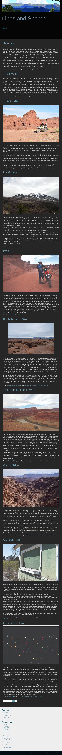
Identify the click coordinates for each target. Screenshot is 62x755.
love (32, 696)
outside (17, 69)
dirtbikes (33, 168)
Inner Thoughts (11, 69)
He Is (6, 250)
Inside (17, 96)
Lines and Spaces (24, 18)
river (37, 461)
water (46, 461)
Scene (13, 696)
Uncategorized (11, 246)
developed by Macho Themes (54, 752)
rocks (40, 168)
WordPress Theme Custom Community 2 (39, 752)
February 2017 (7, 715)
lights (29, 696)
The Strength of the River (18, 389)
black (20, 696)
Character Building (12, 385)
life (26, 69)
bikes (24, 168)
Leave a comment (42, 69)
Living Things (7, 743)
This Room (10, 73)
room (31, 96)
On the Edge (11, 465)
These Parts (10, 100)
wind (36, 69)
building (35, 617)
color (23, 696)
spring (33, 69)
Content (5, 35)
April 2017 (6, 712)
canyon (28, 168)
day (24, 69)
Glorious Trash (12, 539)
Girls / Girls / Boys (14, 623)
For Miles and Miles (15, 319)
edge (30, 461)
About (4, 31)
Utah (44, 168)
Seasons (8, 43)
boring (24, 96)
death (30, 535)
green (38, 617)
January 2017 (7, 717)
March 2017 (6, 714)
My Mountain (11, 172)
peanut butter (48, 617)
